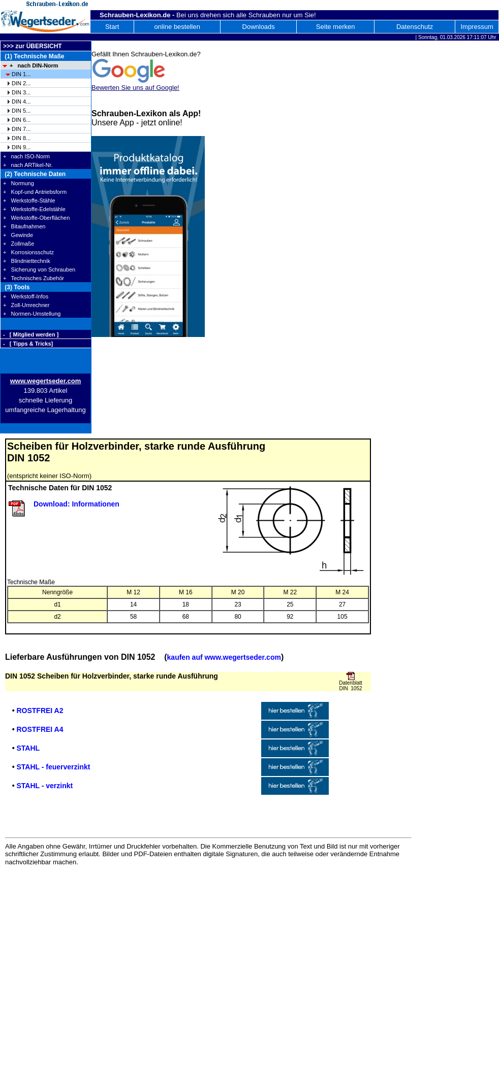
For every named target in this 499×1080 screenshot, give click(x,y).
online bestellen (177, 26)
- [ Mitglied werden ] (30, 334)
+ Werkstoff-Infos (25, 296)
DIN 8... (21, 138)
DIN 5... (21, 111)
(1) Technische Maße (33, 56)
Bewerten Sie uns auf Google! (135, 87)
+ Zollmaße (18, 244)
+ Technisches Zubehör (33, 278)
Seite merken (335, 26)
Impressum (476, 26)
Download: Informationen (76, 504)
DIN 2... (21, 83)
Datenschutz (414, 26)
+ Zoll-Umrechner (26, 305)
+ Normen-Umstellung (31, 314)
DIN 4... (21, 101)
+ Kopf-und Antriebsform (35, 192)
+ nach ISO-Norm (26, 156)
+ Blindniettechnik (26, 261)
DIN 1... (21, 74)
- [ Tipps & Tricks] (28, 344)
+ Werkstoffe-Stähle (29, 200)
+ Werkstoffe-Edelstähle (34, 209)
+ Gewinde (18, 235)
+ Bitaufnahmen (24, 226)
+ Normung (18, 183)
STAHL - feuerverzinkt (53, 767)
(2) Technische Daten (34, 174)
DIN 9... (21, 147)
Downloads (258, 26)
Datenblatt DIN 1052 (350, 685)
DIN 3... (21, 92)
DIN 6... (21, 120)
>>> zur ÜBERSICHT (32, 46)
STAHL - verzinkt (44, 786)
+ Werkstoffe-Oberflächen (36, 218)
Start (112, 26)
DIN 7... (21, 129)
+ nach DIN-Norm (34, 65)
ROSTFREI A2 (39, 710)
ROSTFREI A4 (39, 729)
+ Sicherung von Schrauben (39, 269)
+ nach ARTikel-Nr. (28, 165)
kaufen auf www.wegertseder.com (224, 657)
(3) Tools (16, 287)
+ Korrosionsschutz (28, 252)
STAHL (28, 748)
